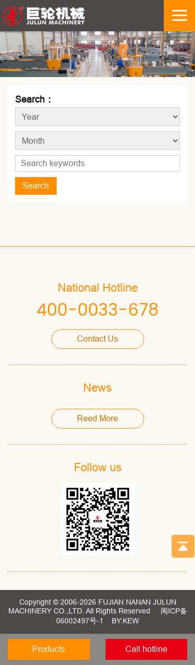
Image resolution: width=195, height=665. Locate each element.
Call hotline (146, 649)
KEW (131, 621)
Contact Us (97, 338)
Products (48, 649)
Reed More (97, 418)
